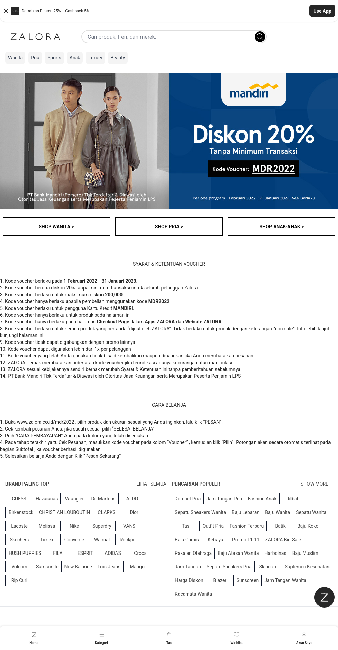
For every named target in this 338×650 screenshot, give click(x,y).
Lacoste (19, 526)
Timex (46, 539)
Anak (75, 57)
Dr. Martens (103, 499)
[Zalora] (35, 36)
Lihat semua (151, 484)
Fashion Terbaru (247, 526)
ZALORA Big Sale (283, 539)
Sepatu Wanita (311, 512)
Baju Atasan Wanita (238, 553)
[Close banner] (6, 10)
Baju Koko (308, 526)
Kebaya (215, 539)
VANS (129, 526)
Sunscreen (248, 580)
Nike (74, 526)
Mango (137, 566)
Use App (322, 11)
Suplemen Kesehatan (307, 566)
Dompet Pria (187, 499)
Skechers (19, 539)
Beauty (118, 57)
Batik (280, 526)
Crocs (140, 553)
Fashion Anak (262, 499)
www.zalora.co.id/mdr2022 (45, 422)
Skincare (268, 566)
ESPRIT (85, 553)
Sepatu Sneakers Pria (229, 566)
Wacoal (102, 539)
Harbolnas (275, 553)
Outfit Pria (213, 526)
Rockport (129, 539)
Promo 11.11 (245, 539)
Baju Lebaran (245, 512)
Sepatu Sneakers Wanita (200, 512)
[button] (169, 11)
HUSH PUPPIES (24, 553)
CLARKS (106, 512)
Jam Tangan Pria (224, 499)
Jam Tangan (188, 566)
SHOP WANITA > (56, 226)
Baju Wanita (277, 512)
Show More (314, 484)
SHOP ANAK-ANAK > (282, 226)
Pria (35, 57)
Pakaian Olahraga (193, 553)
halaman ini (31, 335)
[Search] (260, 36)
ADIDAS (113, 553)
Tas (185, 526)
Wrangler (74, 499)
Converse (74, 539)
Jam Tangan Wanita (285, 580)
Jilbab (293, 499)
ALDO (132, 499)
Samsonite (47, 566)
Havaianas (47, 499)
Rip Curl (19, 580)
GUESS (19, 499)
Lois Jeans (109, 566)
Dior (134, 512)
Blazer (219, 580)
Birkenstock (20, 512)
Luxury (95, 57)
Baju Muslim (305, 553)
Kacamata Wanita (193, 594)
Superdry (101, 526)
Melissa (47, 526)
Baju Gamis (187, 539)
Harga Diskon (189, 580)
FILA (57, 553)
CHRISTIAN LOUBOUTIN (64, 512)
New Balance (78, 566)
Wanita (15, 57)
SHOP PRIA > (169, 226)
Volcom (19, 566)
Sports (54, 57)
